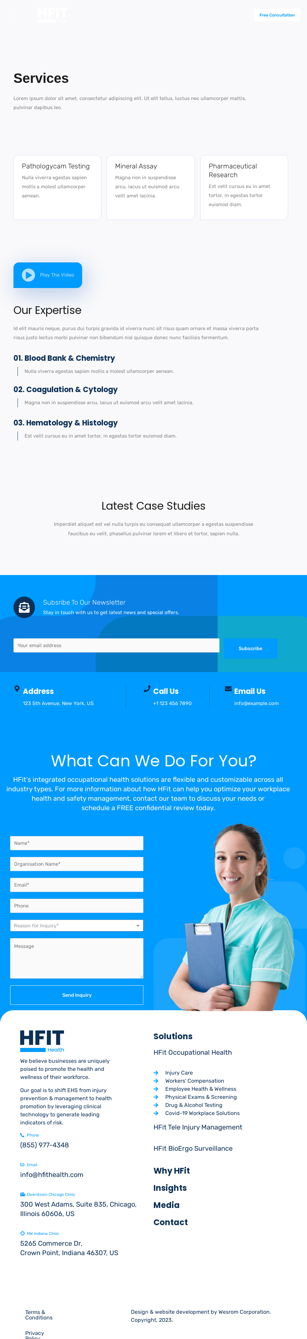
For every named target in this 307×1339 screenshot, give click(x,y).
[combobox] (76, 925)
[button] (271, 15)
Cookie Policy (42, 1328)
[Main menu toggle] (15, 15)
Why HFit (172, 1170)
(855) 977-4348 (44, 1145)
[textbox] (42, 925)
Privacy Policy (101, 1312)
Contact (171, 1222)
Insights (170, 1187)
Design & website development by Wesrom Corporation (200, 1312)
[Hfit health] (58, 15)
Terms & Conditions (49, 1312)
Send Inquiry (77, 995)
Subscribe (250, 648)
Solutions (173, 1036)
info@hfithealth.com (51, 1175)
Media (167, 1205)
